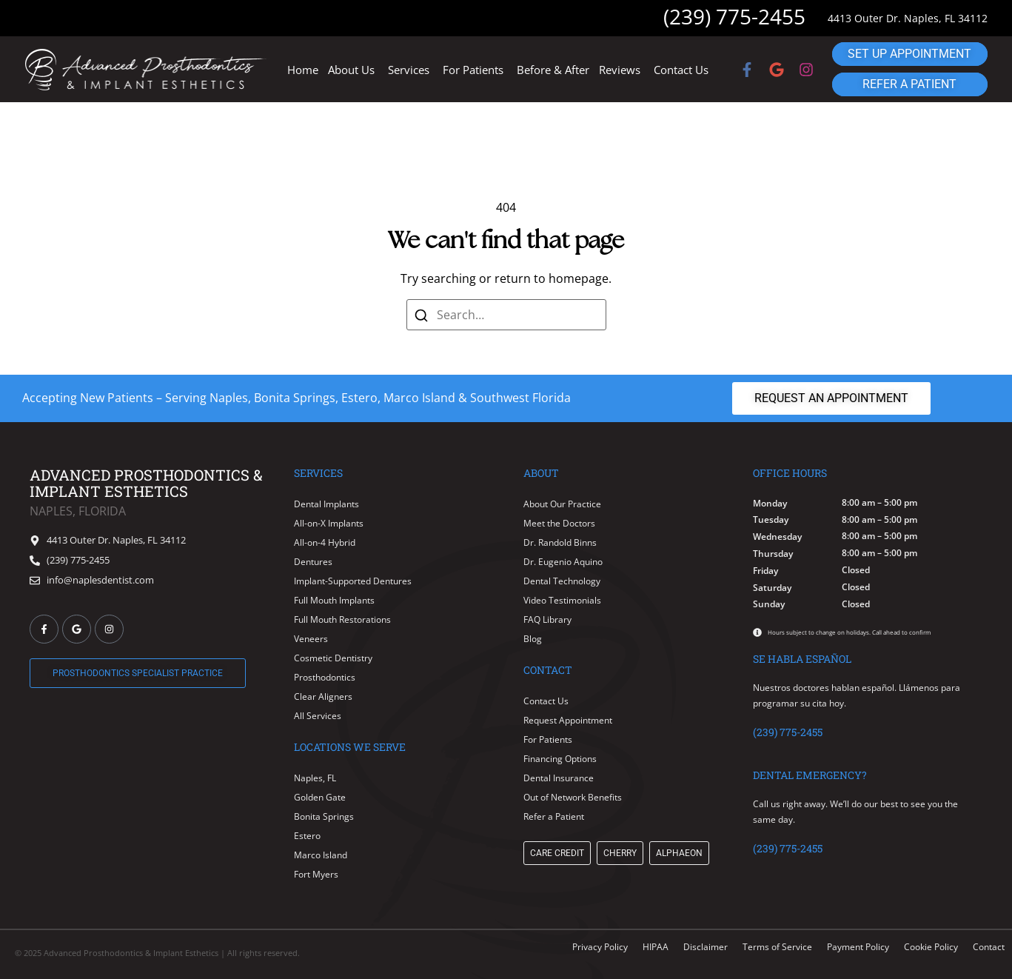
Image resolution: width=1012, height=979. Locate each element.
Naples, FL (315, 778)
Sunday (769, 604)
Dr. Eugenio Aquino (563, 561)
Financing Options (560, 758)
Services (408, 69)
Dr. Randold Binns (560, 542)
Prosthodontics (324, 677)
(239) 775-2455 (734, 16)
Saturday (772, 588)
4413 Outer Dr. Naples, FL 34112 (908, 18)
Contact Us (681, 69)
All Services (317, 715)
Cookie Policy (931, 946)
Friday (765, 571)
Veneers (311, 638)
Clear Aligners (323, 696)
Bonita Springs (324, 816)
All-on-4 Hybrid (324, 542)
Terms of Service (777, 946)
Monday (770, 503)
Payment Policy (858, 946)
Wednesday (777, 536)
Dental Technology (561, 581)
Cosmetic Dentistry (333, 658)
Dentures (313, 561)
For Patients (473, 69)
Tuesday (770, 519)
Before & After (553, 69)
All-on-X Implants (328, 523)
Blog (532, 638)
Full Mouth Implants (334, 600)
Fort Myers (316, 874)
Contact (989, 946)
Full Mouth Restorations (342, 619)
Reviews (619, 69)
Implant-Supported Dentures (353, 581)
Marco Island (320, 855)
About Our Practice (562, 504)
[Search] (420, 314)
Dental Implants (326, 504)
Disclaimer (705, 946)
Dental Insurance (558, 778)
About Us (351, 69)
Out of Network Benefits (572, 797)
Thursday (773, 553)
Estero (307, 835)
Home (302, 69)
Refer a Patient (553, 816)
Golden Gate (320, 797)
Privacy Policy (600, 946)
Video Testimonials (562, 600)
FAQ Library (547, 619)
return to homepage (552, 278)
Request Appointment (567, 720)
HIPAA (655, 946)
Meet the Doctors (559, 523)
